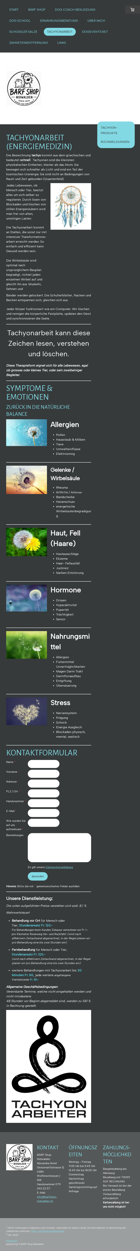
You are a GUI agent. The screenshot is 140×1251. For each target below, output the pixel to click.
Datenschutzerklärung (59, 867)
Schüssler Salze (23, 32)
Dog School (20, 21)
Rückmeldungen (115, 142)
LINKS (61, 43)
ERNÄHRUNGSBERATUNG (59, 21)
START (14, 10)
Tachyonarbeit (60, 32)
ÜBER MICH (96, 21)
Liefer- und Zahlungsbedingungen (47, 1231)
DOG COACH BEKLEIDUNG (75, 10)
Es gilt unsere (50, 867)
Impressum (11, 1240)
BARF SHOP (36, 10)
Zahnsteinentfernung (28, 43)
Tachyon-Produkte (109, 130)
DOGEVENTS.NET (95, 32)
